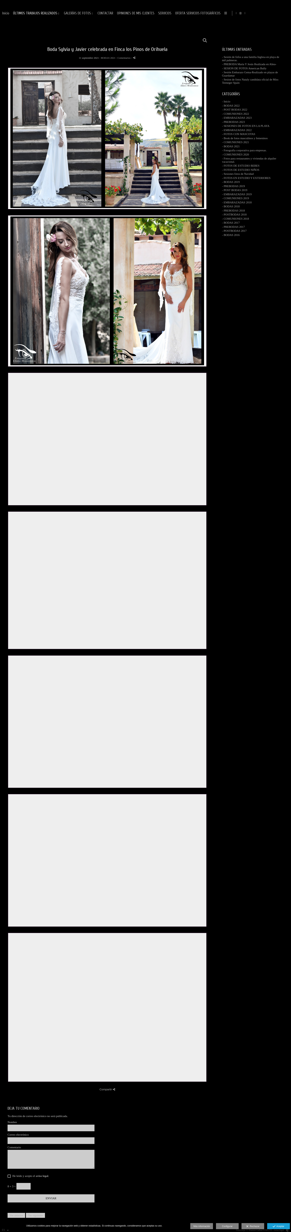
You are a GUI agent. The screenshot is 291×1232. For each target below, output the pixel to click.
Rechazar (252, 1226)
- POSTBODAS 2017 (234, 230)
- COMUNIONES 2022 (235, 113)
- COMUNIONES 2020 (235, 154)
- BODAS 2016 (231, 235)
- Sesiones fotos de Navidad (238, 173)
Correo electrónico (18, 1134)
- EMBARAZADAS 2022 (237, 130)
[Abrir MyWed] (281, 13)
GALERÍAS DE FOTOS (166, 13)
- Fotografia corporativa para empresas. (244, 150)
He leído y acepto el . (30, 1175)
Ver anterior (16, 1215)
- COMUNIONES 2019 (235, 198)
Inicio (94, 13)
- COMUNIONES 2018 (235, 218)
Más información (201, 1226)
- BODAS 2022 (231, 105)
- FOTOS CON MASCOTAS (238, 134)
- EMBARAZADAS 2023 (237, 117)
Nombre (12, 1122)
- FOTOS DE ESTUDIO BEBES (240, 165)
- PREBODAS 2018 (233, 210)
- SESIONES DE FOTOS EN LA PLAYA (245, 125)
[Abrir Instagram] (276, 13)
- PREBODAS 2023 (233, 121)
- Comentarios (123, 57)
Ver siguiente (35, 1215)
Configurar (227, 1226)
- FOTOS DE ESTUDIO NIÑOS (240, 169)
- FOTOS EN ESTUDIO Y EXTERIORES (246, 178)
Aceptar (278, 1226)
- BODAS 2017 (231, 222)
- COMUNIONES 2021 (235, 142)
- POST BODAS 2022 (234, 109)
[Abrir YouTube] (285, 13)
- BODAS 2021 (231, 146)
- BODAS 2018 (231, 206)
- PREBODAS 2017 (233, 226)
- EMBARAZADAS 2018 (237, 202)
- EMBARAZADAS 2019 (237, 194)
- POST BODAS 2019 (234, 190)
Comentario (14, 1147)
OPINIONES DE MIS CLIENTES (224, 13)
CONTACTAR (194, 13)
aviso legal (42, 1175)
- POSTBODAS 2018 (234, 214)
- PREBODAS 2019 (233, 186)
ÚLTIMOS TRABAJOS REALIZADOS (124, 13)
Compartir (107, 1089)
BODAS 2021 (108, 57)
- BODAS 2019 (231, 181)
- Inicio (226, 101)
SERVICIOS (253, 13)
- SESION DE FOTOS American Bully (244, 68)
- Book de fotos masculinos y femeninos (245, 138)
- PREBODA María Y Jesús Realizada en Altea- (249, 64)
